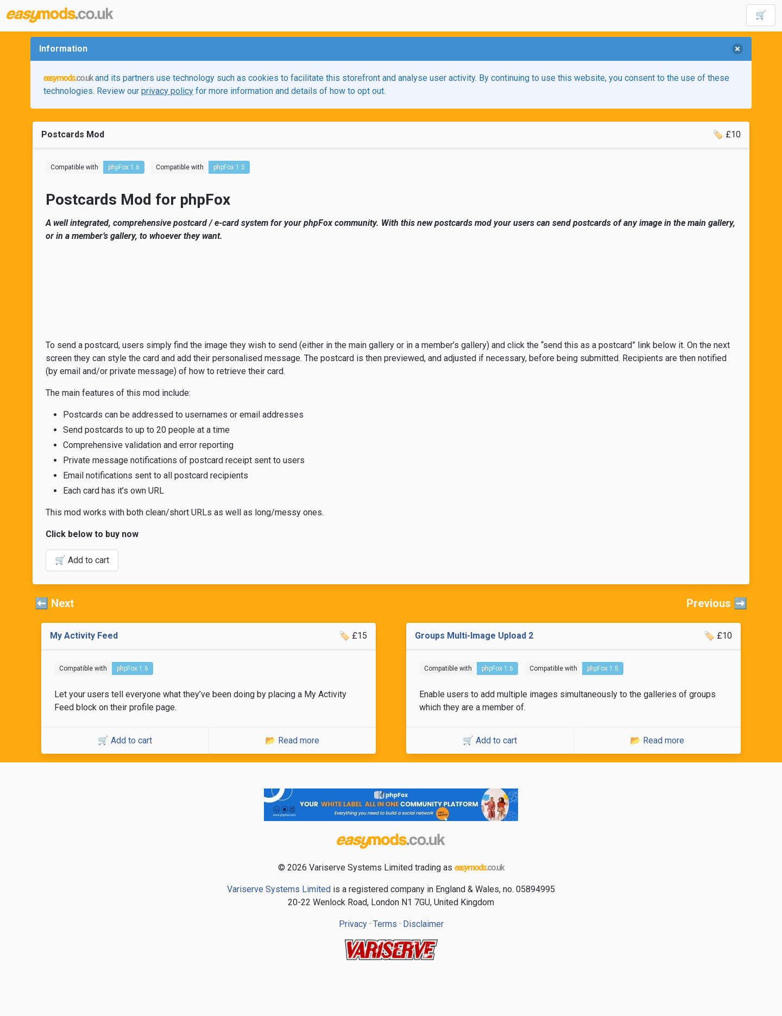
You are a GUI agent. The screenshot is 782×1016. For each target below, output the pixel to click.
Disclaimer (423, 924)
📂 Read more (292, 740)
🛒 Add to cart (82, 560)
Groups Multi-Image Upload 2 (474, 635)
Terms (385, 924)
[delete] (737, 48)
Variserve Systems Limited (279, 889)
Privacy (353, 924)
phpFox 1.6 (124, 167)
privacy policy (167, 91)
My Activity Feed (84, 635)
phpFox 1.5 (229, 167)
